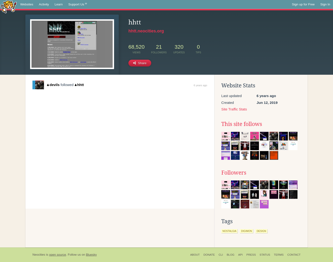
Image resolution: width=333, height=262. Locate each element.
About (195, 254)
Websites (26, 4)
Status (265, 254)
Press (251, 254)
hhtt (79, 85)
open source (57, 254)
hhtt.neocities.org (146, 31)
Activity (44, 4)
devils (53, 85)
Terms (279, 254)
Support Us (77, 4)
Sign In (325, 4)
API (240, 254)
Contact (294, 254)
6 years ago (200, 85)
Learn (59, 4)
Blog (230, 254)
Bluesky (91, 254)
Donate (209, 254)
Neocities (38, 254)
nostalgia (229, 231)
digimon (246, 231)
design (261, 231)
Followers (233, 173)
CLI (221, 254)
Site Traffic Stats (234, 109)
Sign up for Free (303, 4)
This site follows (241, 124)
